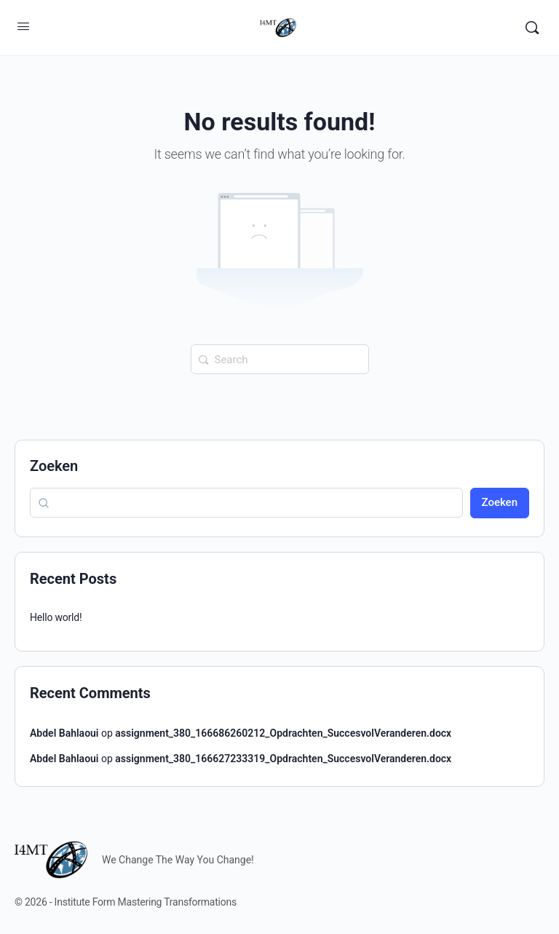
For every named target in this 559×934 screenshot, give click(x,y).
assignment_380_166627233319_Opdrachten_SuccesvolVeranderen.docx (283, 758)
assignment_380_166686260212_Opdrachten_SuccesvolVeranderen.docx (283, 733)
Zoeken (54, 466)
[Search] (532, 27)
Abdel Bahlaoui (64, 733)
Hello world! (56, 617)
